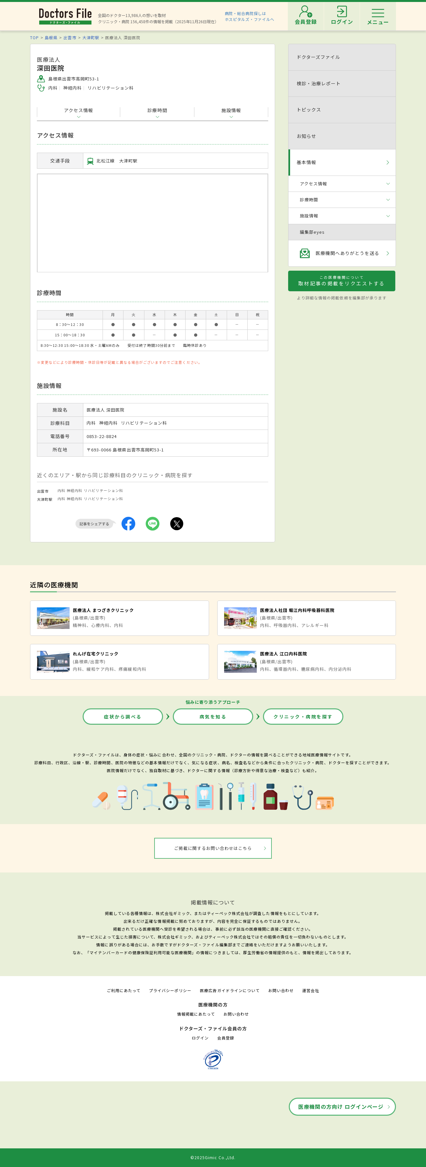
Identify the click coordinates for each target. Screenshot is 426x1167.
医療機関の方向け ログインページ (341, 1106)
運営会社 (310, 990)
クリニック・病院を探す (303, 716)
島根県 (51, 37)
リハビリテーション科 (103, 490)
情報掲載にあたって (196, 1014)
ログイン (200, 1037)
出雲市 (69, 37)
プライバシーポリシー (170, 990)
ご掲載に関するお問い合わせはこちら (213, 848)
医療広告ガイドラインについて (230, 990)
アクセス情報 (78, 110)
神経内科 (74, 490)
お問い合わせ (281, 990)
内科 (61, 490)
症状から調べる (123, 716)
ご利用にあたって (123, 990)
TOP (34, 37)
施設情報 (231, 110)
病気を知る (213, 716)
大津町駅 (90, 37)
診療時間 (157, 110)
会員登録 (225, 1037)
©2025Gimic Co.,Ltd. (213, 1157)
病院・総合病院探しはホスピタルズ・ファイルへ (250, 16)
